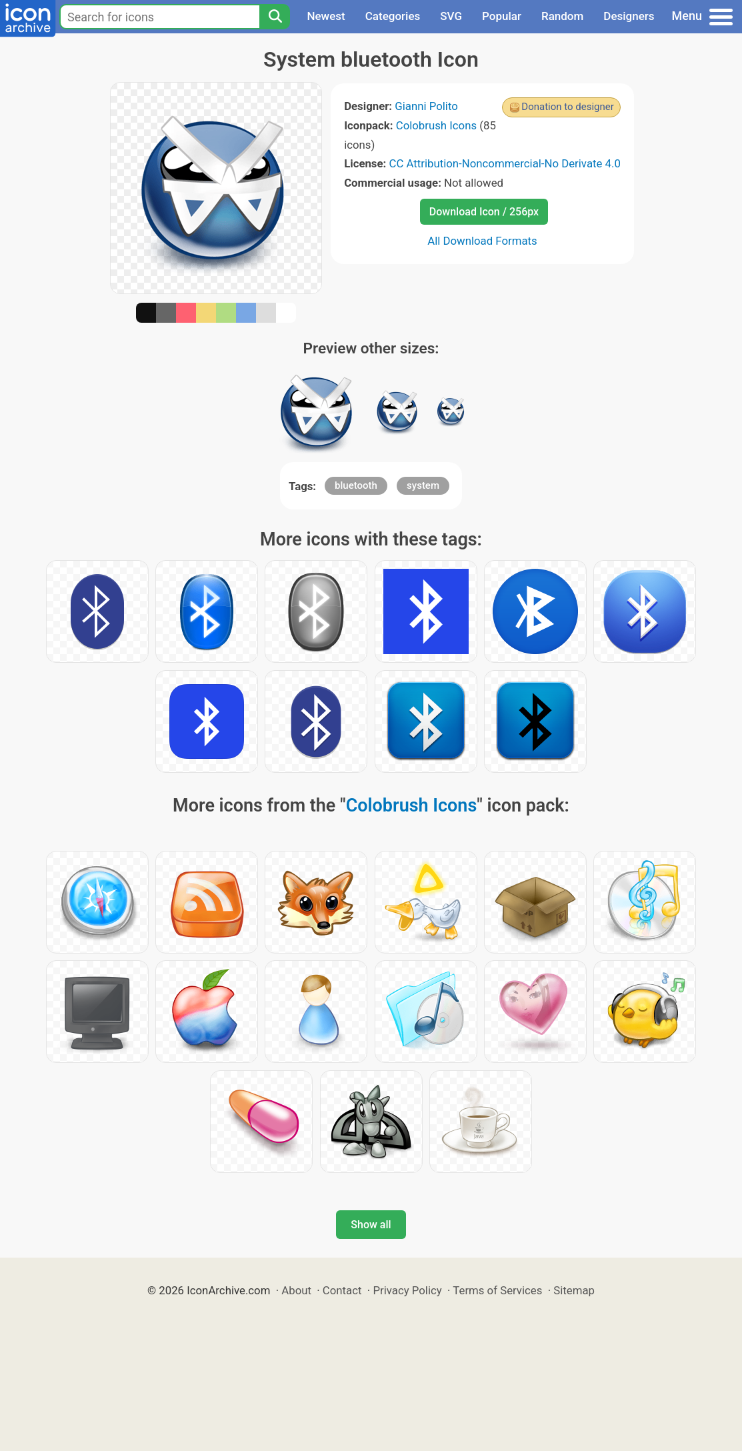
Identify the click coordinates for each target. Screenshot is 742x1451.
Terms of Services (497, 1290)
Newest (326, 16)
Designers (628, 16)
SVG (451, 16)
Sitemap (574, 1290)
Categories (393, 16)
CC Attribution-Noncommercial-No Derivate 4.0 (504, 163)
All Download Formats (482, 240)
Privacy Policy (407, 1290)
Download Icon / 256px (484, 211)
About (296, 1290)
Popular (501, 16)
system (423, 485)
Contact (342, 1290)
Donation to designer (567, 107)
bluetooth (356, 485)
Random (562, 16)
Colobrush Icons (436, 125)
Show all (371, 1224)
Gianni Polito (426, 106)
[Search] (274, 16)
